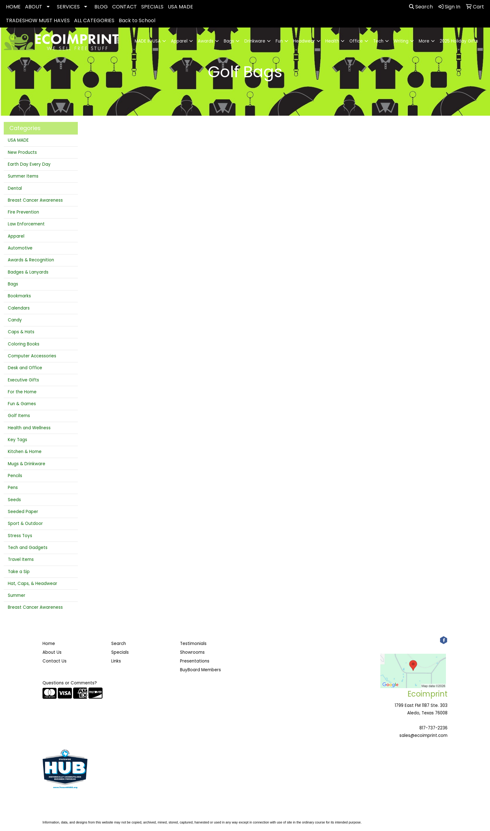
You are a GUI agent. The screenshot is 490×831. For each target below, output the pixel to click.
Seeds (14, 500)
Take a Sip (19, 572)
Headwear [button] (304, 41)
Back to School (137, 20)
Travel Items (21, 559)
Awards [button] (205, 41)
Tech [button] (378, 41)
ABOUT (33, 6)
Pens (13, 488)
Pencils (15, 476)
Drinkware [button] (254, 41)
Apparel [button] (179, 41)
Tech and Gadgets (28, 548)
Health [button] (332, 41)
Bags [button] (229, 41)
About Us (52, 652)
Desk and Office (25, 368)
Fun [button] (279, 41)
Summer (16, 595)
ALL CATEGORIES (94, 20)
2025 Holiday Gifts (459, 41)
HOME (13, 6)
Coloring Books (23, 344)
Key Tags (17, 440)
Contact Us (54, 661)
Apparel (16, 236)
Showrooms (192, 652)
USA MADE (180, 6)
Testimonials (193, 644)
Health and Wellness (29, 428)
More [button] (424, 41)
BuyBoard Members (200, 670)
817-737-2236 (433, 728)
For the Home (22, 392)
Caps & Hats (21, 332)
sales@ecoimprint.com (423, 735)
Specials (120, 652)
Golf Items (19, 416)
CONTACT (124, 6)
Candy (15, 320)
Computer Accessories (32, 356)
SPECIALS (152, 6)
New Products (22, 152)
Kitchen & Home (25, 452)
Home (48, 644)
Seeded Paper (23, 512)
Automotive (20, 248)
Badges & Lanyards (28, 272)
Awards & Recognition (31, 260)
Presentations (194, 661)
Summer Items (23, 176)
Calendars (19, 308)
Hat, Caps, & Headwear (32, 584)
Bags (13, 284)
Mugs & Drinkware (26, 464)
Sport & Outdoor (25, 523)
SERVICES (68, 6)
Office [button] (356, 41)
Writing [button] (401, 41)
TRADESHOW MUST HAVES (38, 20)
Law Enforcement (26, 224)
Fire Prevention (23, 212)
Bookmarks (19, 296)
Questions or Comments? (69, 683)
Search (421, 6)
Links (116, 661)
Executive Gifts (23, 380)
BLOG (101, 6)
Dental (15, 188)
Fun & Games (22, 404)
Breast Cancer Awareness (35, 200)
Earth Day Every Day (29, 164)
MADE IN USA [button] (148, 41)
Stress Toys (20, 536)
